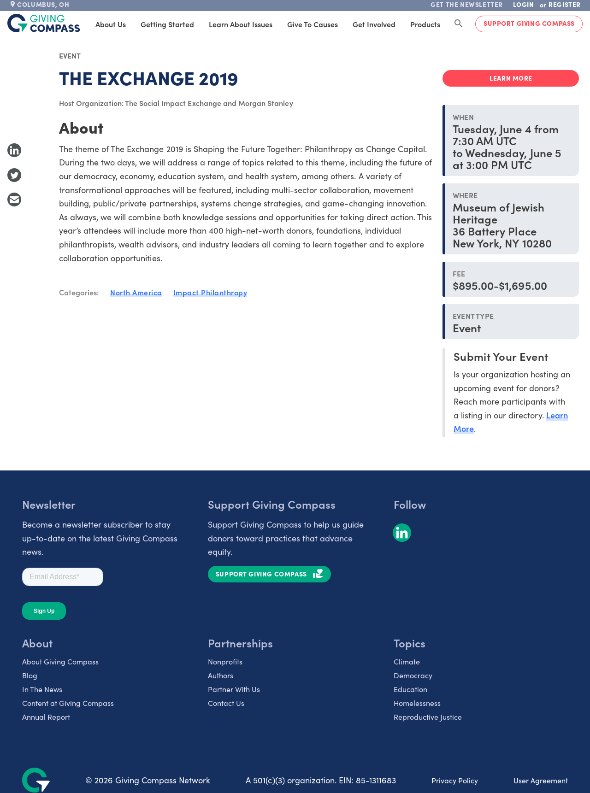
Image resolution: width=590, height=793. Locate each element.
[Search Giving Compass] (459, 24)
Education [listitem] (410, 689)
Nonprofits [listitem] (225, 661)
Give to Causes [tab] (312, 24)
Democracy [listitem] (413, 675)
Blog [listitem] (29, 675)
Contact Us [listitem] (226, 703)
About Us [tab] (110, 24)
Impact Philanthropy (210, 292)
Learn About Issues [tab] (240, 24)
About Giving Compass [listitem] (60, 661)
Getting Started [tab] (167, 24)
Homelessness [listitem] (417, 703)
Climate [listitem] (407, 661)
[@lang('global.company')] (43, 23)
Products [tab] (425, 24)
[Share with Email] (14, 199)
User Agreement (540, 780)
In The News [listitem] (42, 689)
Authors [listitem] (220, 675)
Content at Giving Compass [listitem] (68, 703)
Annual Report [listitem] (46, 716)
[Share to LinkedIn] (14, 150)
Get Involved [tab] (374, 24)
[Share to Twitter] (14, 175)
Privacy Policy (454, 780)
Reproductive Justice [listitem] (428, 716)
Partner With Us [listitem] (234, 689)
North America (136, 292)
